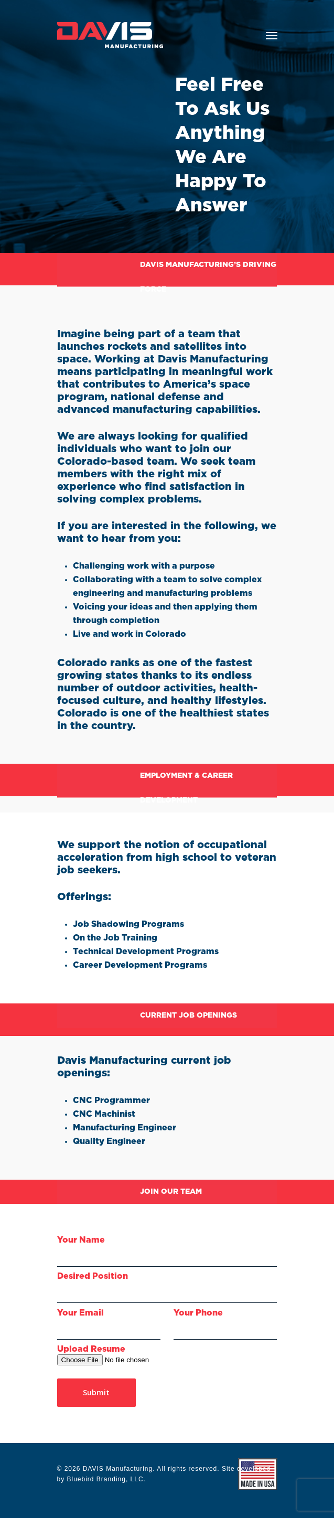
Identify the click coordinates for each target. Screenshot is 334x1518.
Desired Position (167, 1287)
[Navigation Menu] (271, 35)
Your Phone (225, 1324)
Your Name (167, 1251)
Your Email (108, 1324)
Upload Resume (91, 1349)
